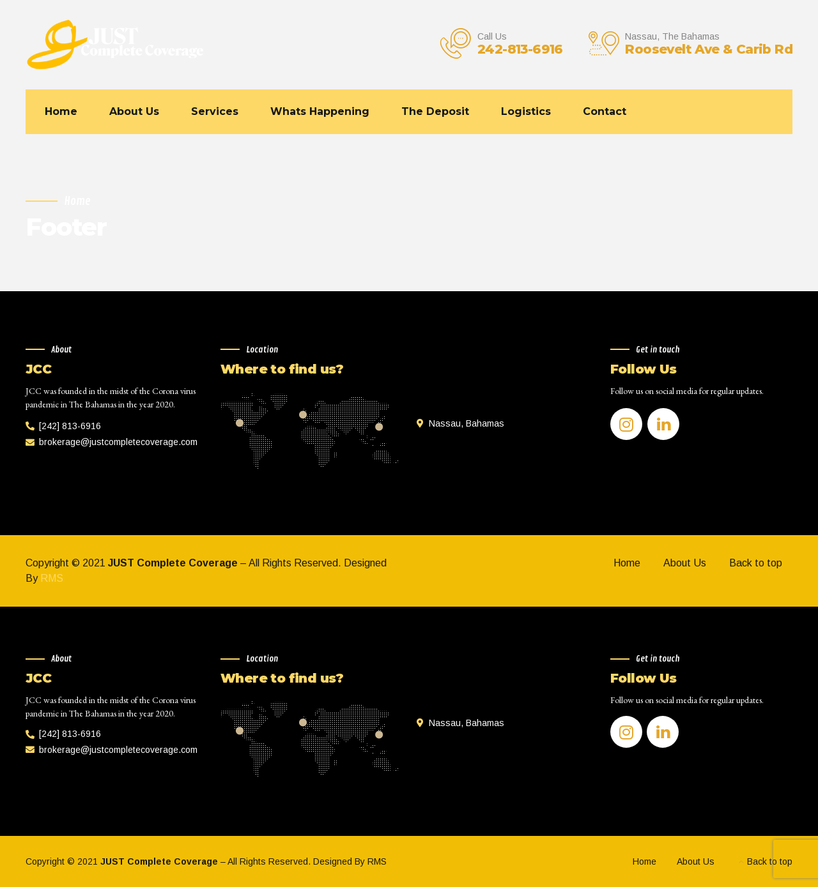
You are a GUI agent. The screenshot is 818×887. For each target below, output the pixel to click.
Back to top (755, 562)
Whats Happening (319, 111)
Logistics (526, 111)
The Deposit (435, 111)
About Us (134, 111)
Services (214, 111)
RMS (51, 578)
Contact (604, 111)
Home (61, 111)
